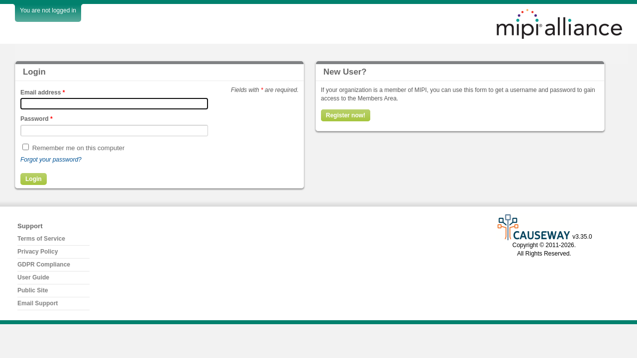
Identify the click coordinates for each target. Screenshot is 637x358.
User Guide (33, 277)
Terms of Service (41, 238)
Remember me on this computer (78, 148)
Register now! (345, 115)
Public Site (32, 290)
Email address (42, 92)
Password (36, 118)
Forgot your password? (51, 159)
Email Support (37, 303)
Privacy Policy (37, 251)
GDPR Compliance (43, 264)
